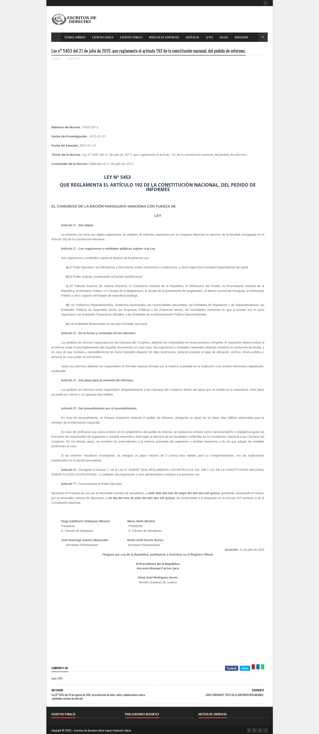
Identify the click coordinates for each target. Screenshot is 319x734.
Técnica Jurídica (75, 37)
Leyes (209, 37)
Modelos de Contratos (164, 37)
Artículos (192, 37)
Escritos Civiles (103, 37)
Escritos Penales (131, 37)
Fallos (224, 37)
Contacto (119, 729)
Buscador (241, 37)
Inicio (129, 729)
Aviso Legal (105, 729)
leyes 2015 (74, 59)
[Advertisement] (194, 19)
